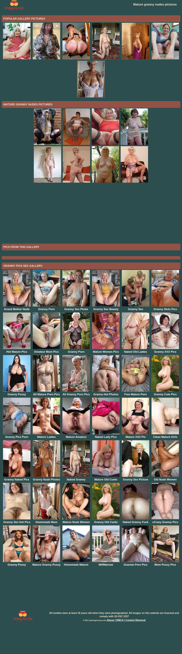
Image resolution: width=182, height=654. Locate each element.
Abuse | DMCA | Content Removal (126, 645)
